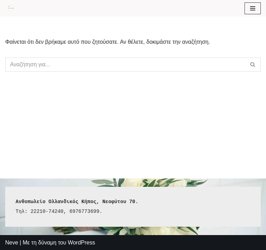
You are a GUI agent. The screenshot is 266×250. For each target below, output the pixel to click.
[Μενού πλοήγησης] (253, 8)
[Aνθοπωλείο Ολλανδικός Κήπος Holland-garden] (10, 8)
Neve (11, 242)
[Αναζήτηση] (125, 64)
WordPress (81, 242)
